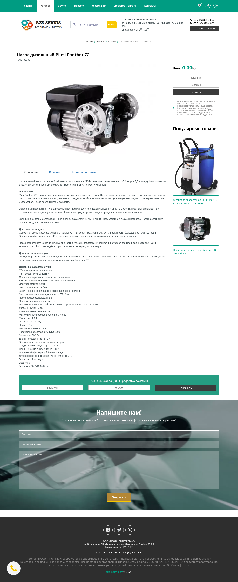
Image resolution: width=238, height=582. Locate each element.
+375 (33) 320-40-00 (202, 24)
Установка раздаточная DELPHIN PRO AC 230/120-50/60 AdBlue (196, 203)
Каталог (45, 5)
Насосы (112, 42)
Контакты (150, 5)
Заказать (196, 92)
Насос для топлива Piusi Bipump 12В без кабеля (196, 254)
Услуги (62, 5)
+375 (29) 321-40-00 (202, 20)
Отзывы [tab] (54, 172)
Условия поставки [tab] (83, 172)
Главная (27, 5)
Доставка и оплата (125, 5)
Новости (79, 5)
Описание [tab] (31, 172)
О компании (99, 5)
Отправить (186, 388)
